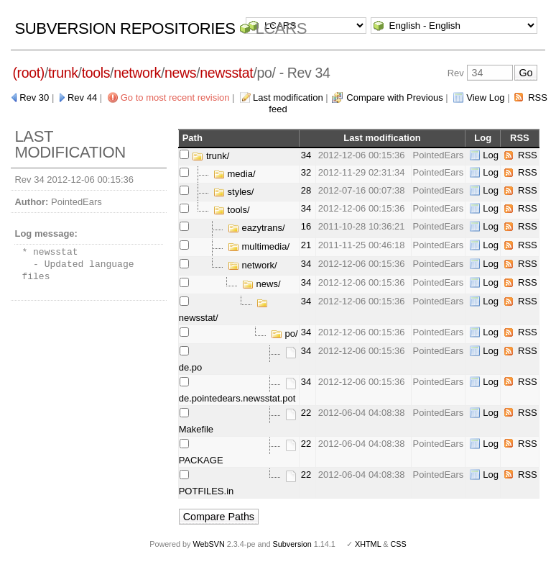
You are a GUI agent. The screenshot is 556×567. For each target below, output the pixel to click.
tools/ (231, 209)
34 (306, 155)
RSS (527, 155)
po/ (284, 333)
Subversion (292, 544)
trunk (63, 73)
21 (306, 245)
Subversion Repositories (124, 28)
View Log (485, 97)
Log (491, 155)
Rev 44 (82, 97)
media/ (234, 173)
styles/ (233, 191)
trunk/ (210, 155)
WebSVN (208, 544)
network (137, 73)
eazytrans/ (256, 227)
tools (96, 73)
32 (306, 172)
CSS (399, 544)
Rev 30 (34, 97)
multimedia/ (258, 246)
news (180, 73)
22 (306, 412)
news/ (261, 283)
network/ (252, 265)
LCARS (281, 28)
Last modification (288, 97)
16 (306, 226)
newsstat (226, 73)
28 (306, 190)
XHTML (368, 544)
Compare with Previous (394, 97)
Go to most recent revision (175, 97)
